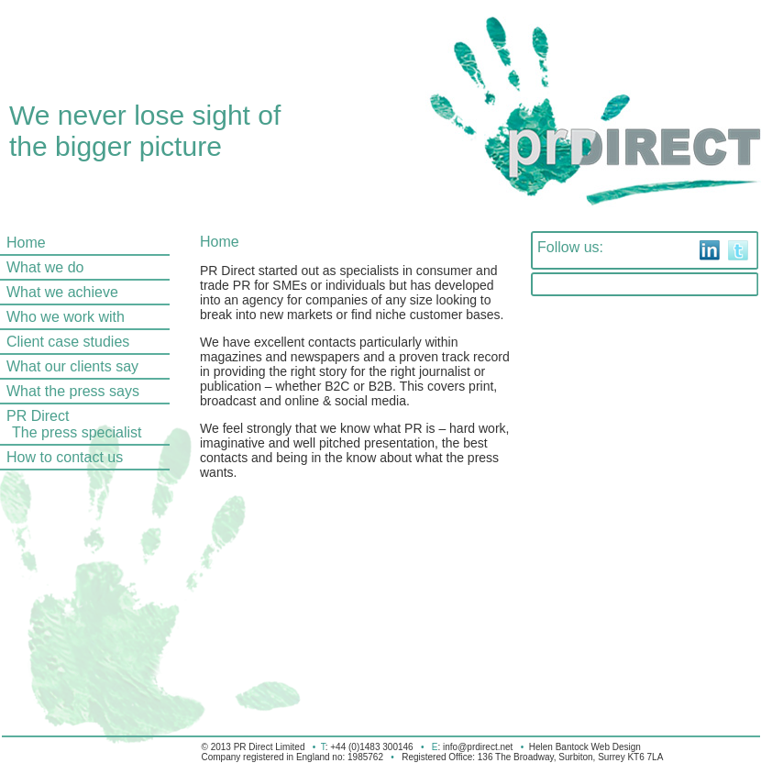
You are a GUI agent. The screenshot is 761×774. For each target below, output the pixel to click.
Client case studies (67, 341)
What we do (44, 267)
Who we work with (65, 317)
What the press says (72, 391)
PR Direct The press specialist (70, 424)
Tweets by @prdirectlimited (623, 284)
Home (26, 242)
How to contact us (64, 457)
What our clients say (72, 366)
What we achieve (62, 292)
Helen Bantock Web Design (585, 747)
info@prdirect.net (478, 747)
